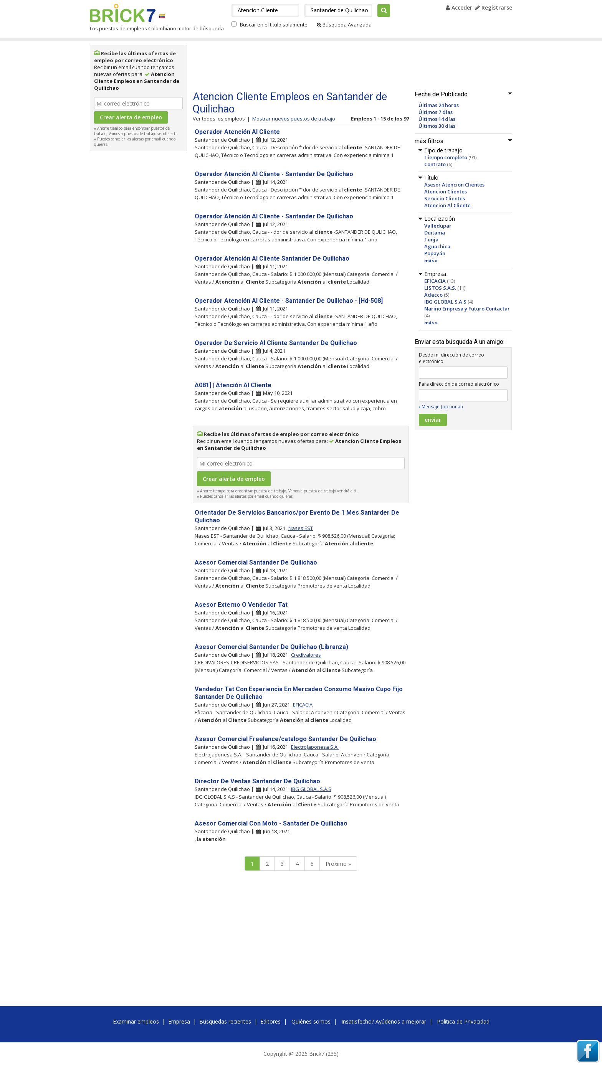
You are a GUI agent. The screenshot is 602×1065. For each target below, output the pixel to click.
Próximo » (338, 863)
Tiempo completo (445, 157)
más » (431, 260)
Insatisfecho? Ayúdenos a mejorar (383, 1021)
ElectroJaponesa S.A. (315, 746)
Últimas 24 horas (438, 105)
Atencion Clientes (445, 191)
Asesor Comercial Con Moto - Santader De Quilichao (271, 823)
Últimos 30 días (436, 125)
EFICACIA (435, 280)
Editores (270, 1021)
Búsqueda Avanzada (344, 24)
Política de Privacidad (463, 1021)
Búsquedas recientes (225, 1021)
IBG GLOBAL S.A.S (445, 301)
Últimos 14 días (436, 119)
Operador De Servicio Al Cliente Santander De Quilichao (276, 343)
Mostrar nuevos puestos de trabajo (293, 118)
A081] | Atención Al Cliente (233, 385)
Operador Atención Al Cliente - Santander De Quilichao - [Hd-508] (289, 300)
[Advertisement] (138, 270)
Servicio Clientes (444, 198)
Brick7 (122, 13)
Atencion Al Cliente (447, 205)
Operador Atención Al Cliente (237, 131)
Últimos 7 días (435, 112)
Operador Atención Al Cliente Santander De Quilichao (272, 258)
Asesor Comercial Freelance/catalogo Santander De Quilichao (285, 739)
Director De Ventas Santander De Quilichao (257, 781)
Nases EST (300, 528)
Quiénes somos (311, 1021)
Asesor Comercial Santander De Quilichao (256, 562)
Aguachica (437, 246)
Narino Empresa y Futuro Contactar (467, 308)
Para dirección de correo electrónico (459, 384)
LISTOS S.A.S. (440, 287)
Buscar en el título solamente (274, 24)
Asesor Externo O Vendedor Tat (241, 604)
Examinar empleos (136, 1021)
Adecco (433, 294)
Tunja (431, 239)
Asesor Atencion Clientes (454, 184)
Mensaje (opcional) (442, 406)
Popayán (434, 253)
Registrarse (493, 7)
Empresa (179, 1021)
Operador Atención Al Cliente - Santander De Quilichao (274, 174)
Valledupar (438, 225)
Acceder (459, 7)
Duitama (434, 232)
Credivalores (306, 654)
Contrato (435, 164)
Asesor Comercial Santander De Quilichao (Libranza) (271, 647)
